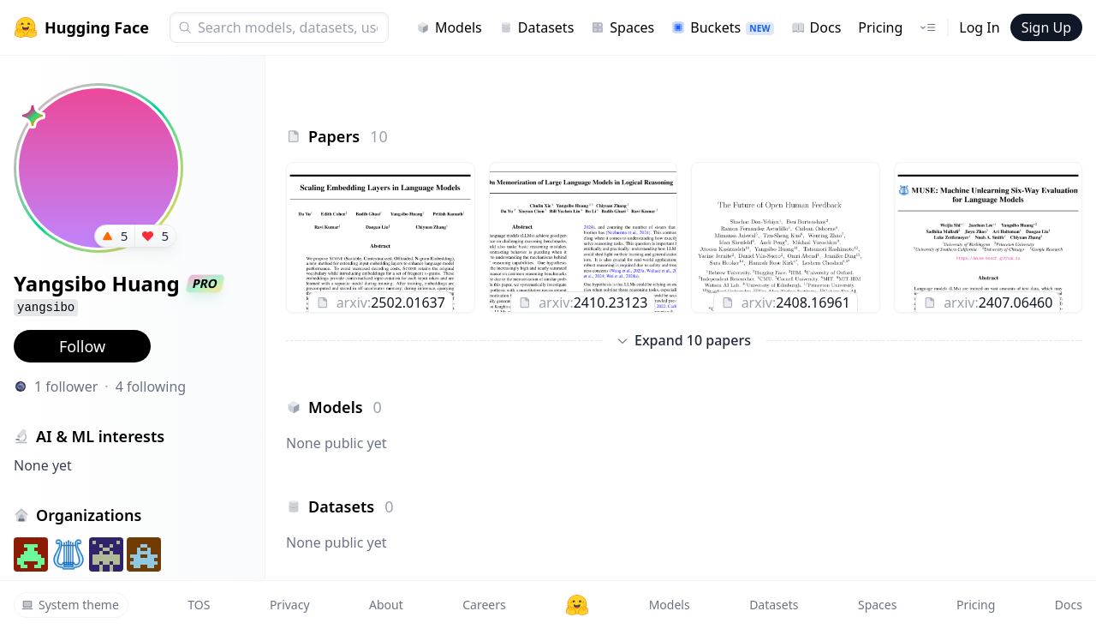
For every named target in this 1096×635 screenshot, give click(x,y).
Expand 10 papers (684, 340)
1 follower (66, 386)
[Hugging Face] (577, 605)
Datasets (537, 27)
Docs (816, 27)
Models (449, 27)
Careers (483, 604)
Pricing (880, 27)
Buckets (722, 27)
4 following (151, 386)
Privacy (290, 604)
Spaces (622, 27)
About (386, 604)
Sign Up (1046, 27)
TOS (199, 604)
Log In (979, 27)
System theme (70, 604)
